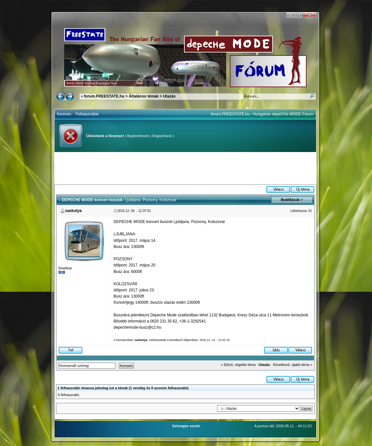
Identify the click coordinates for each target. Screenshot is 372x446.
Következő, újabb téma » (292, 365)
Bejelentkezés (138, 136)
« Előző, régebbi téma (238, 365)
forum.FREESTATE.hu (104, 96)
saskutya (73, 210)
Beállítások (290, 200)
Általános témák (143, 96)
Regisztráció (162, 136)
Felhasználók (87, 114)
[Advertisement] (185, 168)
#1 (310, 211)
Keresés (64, 114)
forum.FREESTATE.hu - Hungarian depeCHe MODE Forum (262, 114)
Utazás (169, 96)
